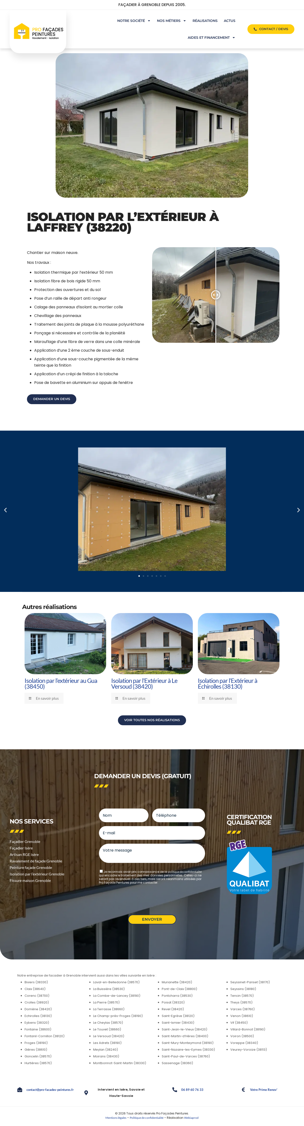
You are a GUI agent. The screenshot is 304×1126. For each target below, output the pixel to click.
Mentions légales (115, 1118)
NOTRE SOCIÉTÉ (134, 21)
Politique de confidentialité (146, 1118)
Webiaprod (191, 1118)
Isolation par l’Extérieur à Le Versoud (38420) (144, 683)
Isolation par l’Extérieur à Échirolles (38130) (227, 683)
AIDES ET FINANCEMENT (211, 37)
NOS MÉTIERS (171, 21)
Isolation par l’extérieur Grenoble (37, 874)
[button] (5, 510)
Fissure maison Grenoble (30, 880)
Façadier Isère (21, 848)
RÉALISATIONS (205, 21)
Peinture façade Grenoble (31, 867)
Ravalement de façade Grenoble (36, 861)
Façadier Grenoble (25, 841)
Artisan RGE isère (24, 854)
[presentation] (135, 897)
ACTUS (229, 21)
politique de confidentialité (185, 872)
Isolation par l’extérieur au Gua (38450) (61, 683)
